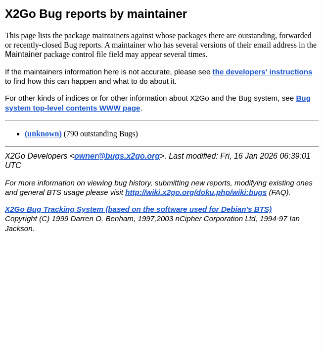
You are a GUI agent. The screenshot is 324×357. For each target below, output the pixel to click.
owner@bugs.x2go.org (117, 156)
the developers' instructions (263, 71)
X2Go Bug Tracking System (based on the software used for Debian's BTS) (138, 209)
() (43, 133)
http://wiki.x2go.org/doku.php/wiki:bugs (196, 192)
